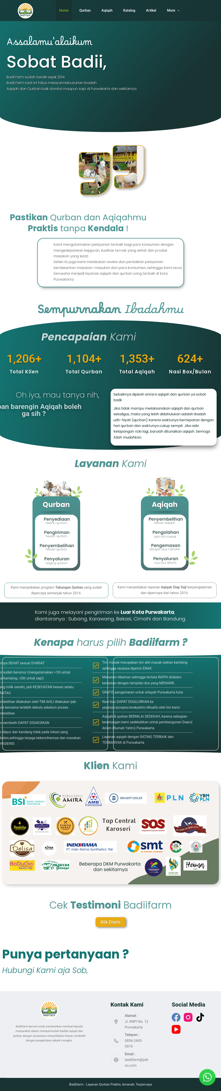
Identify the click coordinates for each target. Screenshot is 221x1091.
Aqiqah (106, 10)
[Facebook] (176, 1017)
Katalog (129, 10)
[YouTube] (176, 1029)
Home (64, 10)
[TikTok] (200, 1017)
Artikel (151, 10)
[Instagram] (188, 1017)
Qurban (85, 10)
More (174, 10)
